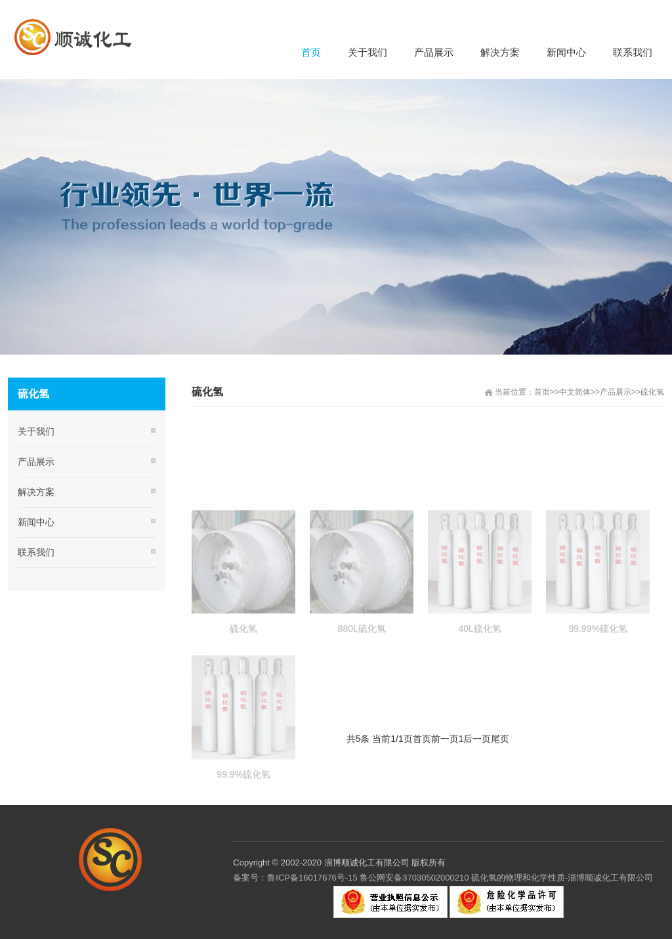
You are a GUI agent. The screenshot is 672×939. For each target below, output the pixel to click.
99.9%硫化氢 (243, 807)
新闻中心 (36, 522)
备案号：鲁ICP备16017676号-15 (295, 878)
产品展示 (615, 392)
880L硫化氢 (362, 662)
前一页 (445, 738)
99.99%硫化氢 (597, 662)
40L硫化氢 (479, 662)
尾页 (500, 738)
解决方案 (36, 492)
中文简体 (575, 392)
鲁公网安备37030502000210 (414, 878)
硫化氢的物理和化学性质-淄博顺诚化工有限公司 (561, 878)
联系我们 (36, 552)
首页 (542, 392)
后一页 (477, 738)
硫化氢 (652, 392)
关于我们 (36, 431)
